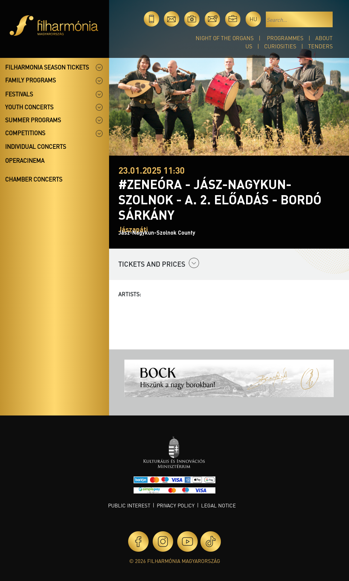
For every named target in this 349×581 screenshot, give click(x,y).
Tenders (320, 46)
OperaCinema (24, 160)
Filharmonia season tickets (47, 67)
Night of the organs (225, 38)
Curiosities (280, 46)
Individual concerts (35, 146)
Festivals (19, 94)
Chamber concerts (33, 179)
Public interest (129, 505)
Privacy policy (176, 505)
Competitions (25, 133)
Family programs (30, 80)
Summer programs (33, 120)
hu (253, 18)
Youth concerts (29, 107)
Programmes (285, 38)
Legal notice (218, 505)
